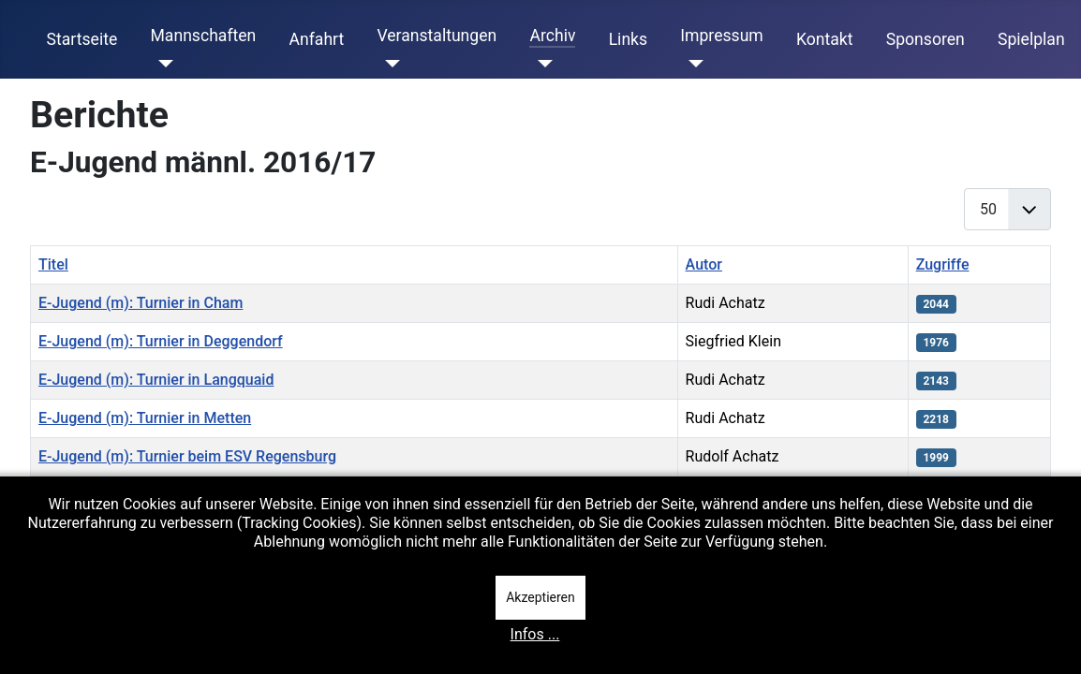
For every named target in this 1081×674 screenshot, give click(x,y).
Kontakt (824, 39)
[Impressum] (691, 64)
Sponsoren (925, 39)
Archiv (552, 35)
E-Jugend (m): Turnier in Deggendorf (160, 341)
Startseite (82, 39)
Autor (704, 264)
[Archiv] (541, 64)
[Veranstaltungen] (388, 64)
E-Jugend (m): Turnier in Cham (140, 303)
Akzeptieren (540, 597)
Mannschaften (203, 35)
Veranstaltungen (436, 35)
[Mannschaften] (161, 64)
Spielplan (1031, 39)
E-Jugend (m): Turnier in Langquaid (156, 379)
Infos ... (535, 634)
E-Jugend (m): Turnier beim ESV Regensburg (187, 456)
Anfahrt (317, 39)
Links (628, 39)
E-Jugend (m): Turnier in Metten (144, 418)
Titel (53, 264)
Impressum (721, 35)
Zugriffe (943, 264)
